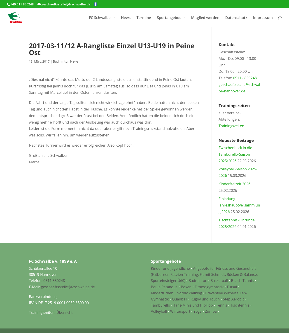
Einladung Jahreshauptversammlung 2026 (239, 205)
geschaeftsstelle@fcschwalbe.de (68, 286)
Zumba (211, 311)
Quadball (179, 299)
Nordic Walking (189, 293)
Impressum (263, 18)
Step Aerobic (233, 299)
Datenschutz (236, 18)
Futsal (232, 286)
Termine (144, 18)
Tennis (221, 305)
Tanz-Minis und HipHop (193, 305)
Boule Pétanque (164, 286)
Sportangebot (169, 18)
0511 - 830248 (245, 77)
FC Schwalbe (100, 18)
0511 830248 (54, 280)
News (126, 18)
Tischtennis (240, 305)
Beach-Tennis (242, 280)
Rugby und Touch (205, 299)
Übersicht (64, 312)
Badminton (198, 280)
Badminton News (65, 61)
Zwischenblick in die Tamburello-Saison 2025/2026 (235, 154)
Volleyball (159, 311)
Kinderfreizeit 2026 (234, 183)
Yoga (197, 311)
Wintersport (180, 311)
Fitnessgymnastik (209, 286)
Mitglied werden (205, 18)
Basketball (219, 280)
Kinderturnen (162, 293)
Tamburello (160, 305)
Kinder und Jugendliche (170, 268)
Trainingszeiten (231, 125)
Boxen (186, 286)
